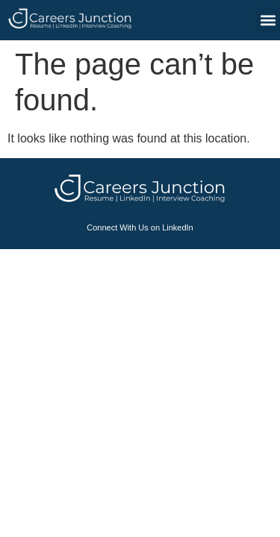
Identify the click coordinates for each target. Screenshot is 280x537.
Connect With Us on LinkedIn (140, 227)
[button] (267, 19)
